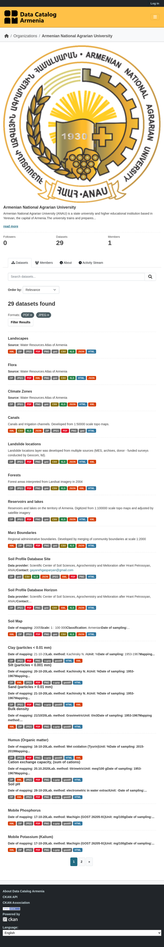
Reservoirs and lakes (25, 501)
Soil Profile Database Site (29, 559)
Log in (155, 3)
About (66, 262)
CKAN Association (16, 902)
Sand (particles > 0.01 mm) (30, 687)
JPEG (29, 351)
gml (55, 351)
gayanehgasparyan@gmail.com (51, 570)
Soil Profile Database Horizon (32, 590)
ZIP (20, 351)
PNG (46, 351)
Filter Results (20, 322)
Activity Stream (91, 262)
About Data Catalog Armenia (23, 891)
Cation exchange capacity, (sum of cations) (44, 762)
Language (10, 927)
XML (11, 351)
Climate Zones (20, 391)
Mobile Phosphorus (24, 810)
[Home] (6, 36)
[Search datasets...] (76, 277)
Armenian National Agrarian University (77, 36)
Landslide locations (24, 444)
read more (10, 226)
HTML (91, 351)
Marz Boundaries (22, 533)
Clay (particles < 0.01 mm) (29, 647)
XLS (72, 351)
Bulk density (18, 709)
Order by (14, 290)
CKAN (10, 919)
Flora (12, 365)
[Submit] (150, 277)
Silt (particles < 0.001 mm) (29, 665)
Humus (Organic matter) (28, 740)
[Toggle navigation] (155, 17)
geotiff (58, 660)
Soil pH (14, 784)
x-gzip (47, 660)
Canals (13, 417)
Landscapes (18, 338)
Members (44, 262)
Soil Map (15, 621)
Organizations (25, 36)
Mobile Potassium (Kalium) (30, 837)
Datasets (19, 262)
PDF (38, 351)
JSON (81, 351)
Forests (14, 475)
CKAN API (10, 897)
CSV (63, 351)
